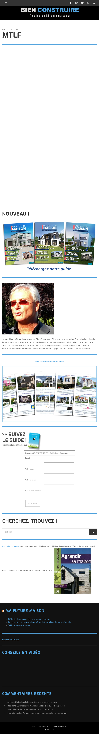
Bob (9, 705)
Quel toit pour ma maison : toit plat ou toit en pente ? (40, 705)
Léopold (11, 709)
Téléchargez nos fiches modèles (49, 361)
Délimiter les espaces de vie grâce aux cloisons (29, 619)
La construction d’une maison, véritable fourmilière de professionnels (39, 622)
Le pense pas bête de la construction (36, 709)
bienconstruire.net (10, 639)
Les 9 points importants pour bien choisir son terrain (42, 713)
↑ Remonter (49, 729)
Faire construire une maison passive (41, 702)
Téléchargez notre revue (19, 625)
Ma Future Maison (24, 610)
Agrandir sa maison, (11, 546)
